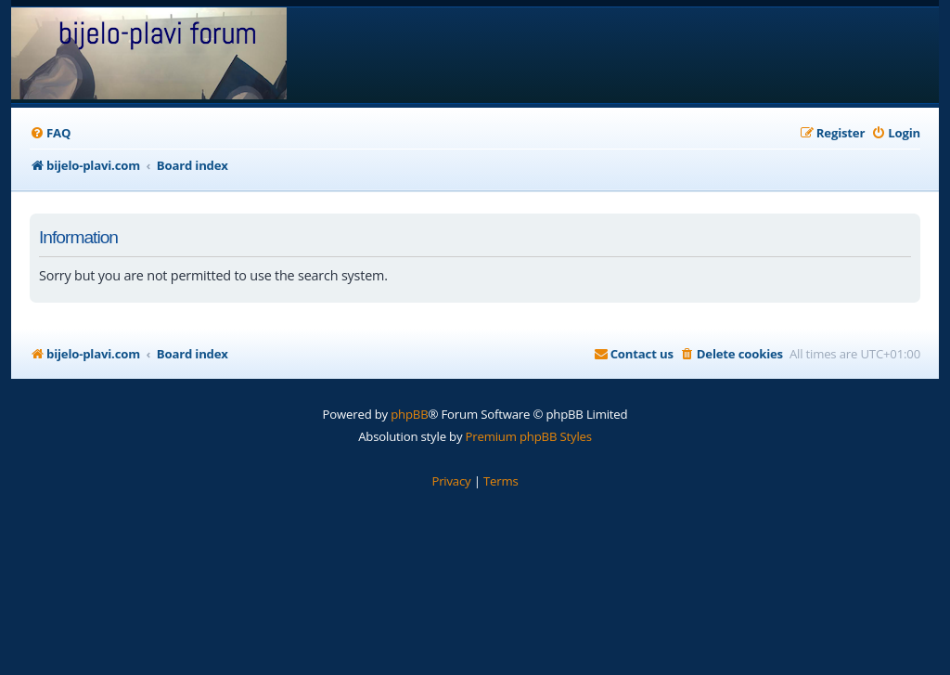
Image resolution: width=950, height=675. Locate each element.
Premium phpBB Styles (529, 436)
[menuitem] (50, 133)
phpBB (409, 414)
